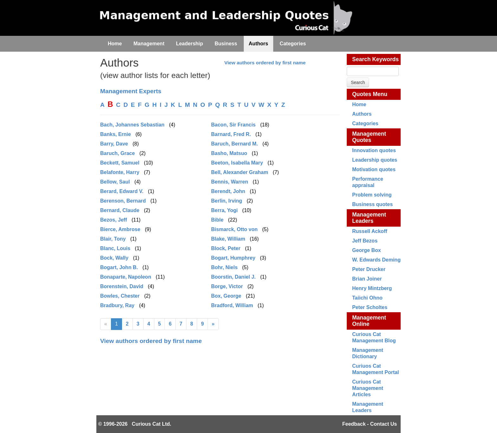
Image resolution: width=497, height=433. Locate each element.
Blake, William (228, 239)
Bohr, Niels (224, 267)
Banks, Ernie (115, 134)
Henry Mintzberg (372, 288)
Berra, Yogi (224, 210)
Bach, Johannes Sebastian (132, 124)
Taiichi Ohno (367, 298)
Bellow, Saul (115, 181)
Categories (365, 123)
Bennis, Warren (229, 181)
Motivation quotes (374, 169)
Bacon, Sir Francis (233, 124)
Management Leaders (369, 217)
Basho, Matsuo (229, 153)
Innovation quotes (374, 150)
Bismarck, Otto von (234, 229)
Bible (217, 220)
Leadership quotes (374, 160)
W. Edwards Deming (376, 259)
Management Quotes (369, 137)
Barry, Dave (114, 143)
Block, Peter (225, 248)
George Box (366, 250)
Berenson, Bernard (123, 201)
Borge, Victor (227, 286)
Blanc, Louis (115, 248)
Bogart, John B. (119, 267)
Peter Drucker (368, 269)
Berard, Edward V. (121, 191)
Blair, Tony (113, 239)
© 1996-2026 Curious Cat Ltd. (134, 424)
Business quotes (372, 204)
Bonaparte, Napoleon (125, 277)
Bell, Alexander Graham (239, 172)
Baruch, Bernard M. (234, 143)
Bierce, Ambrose (120, 229)
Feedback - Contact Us (369, 424)
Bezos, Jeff (113, 220)
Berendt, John (228, 191)
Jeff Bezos (365, 240)
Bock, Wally (114, 258)
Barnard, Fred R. (231, 134)
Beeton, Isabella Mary (237, 162)
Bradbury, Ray (117, 305)
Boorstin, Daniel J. (233, 277)
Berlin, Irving (226, 201)
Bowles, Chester (119, 296)
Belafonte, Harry (119, 172)
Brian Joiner (367, 278)
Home (359, 104)
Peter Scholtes (369, 307)
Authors (361, 114)
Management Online (369, 320)
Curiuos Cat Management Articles (367, 388)
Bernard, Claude (119, 210)
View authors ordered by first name (265, 62)
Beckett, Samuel (119, 162)
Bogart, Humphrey (233, 258)
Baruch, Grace (117, 153)
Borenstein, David (121, 286)
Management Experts (130, 91)
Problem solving (371, 194)
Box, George (226, 296)
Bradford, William (232, 305)
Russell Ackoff (369, 231)
